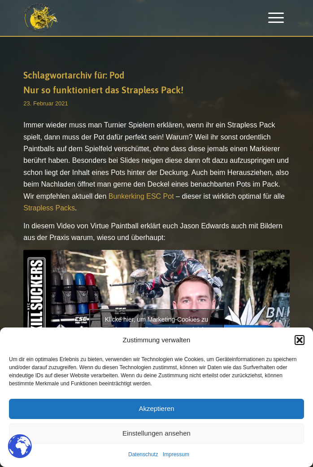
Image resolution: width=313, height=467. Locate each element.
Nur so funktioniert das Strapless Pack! (103, 89)
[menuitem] (276, 18)
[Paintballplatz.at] (129, 18)
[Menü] (276, 18)
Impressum (176, 454)
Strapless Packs (49, 208)
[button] (299, 340)
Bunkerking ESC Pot (141, 196)
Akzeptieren (156, 408)
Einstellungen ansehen (156, 433)
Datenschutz (143, 454)
